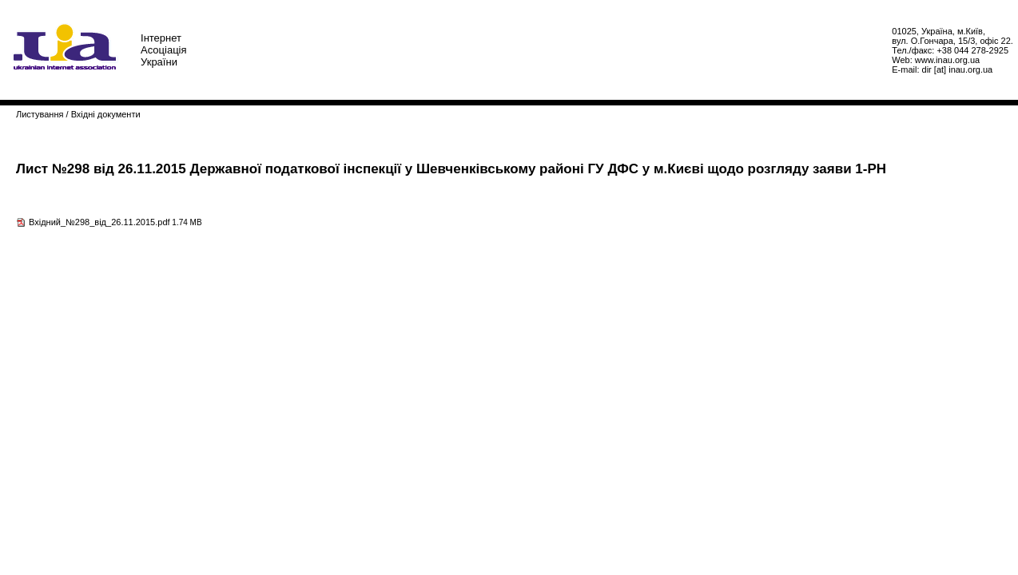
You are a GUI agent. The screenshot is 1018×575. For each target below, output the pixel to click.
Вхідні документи (106, 114)
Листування (39, 114)
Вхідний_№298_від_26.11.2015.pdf (99, 222)
